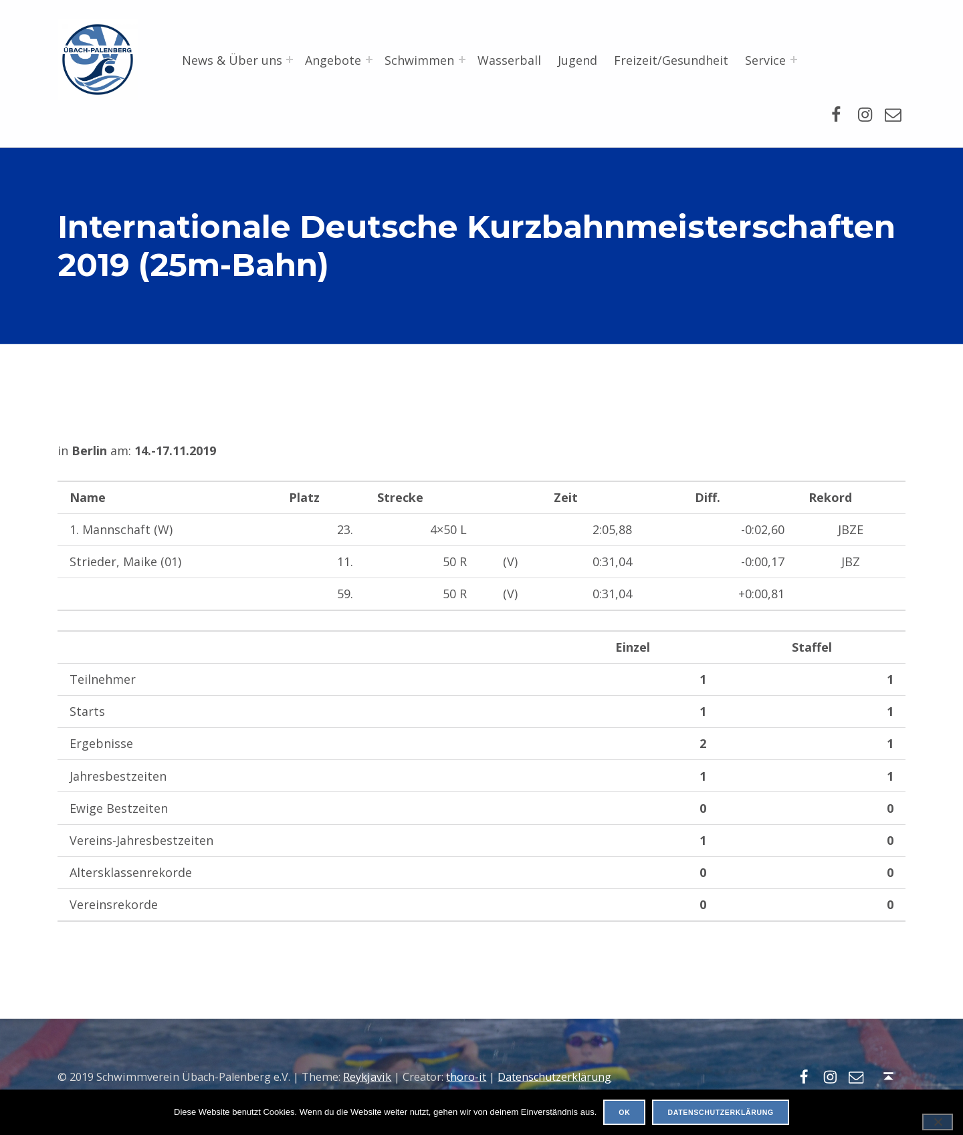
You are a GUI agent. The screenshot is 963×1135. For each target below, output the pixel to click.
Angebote (333, 60)
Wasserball (509, 60)
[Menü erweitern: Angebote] (369, 59)
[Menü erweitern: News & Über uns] (289, 59)
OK (624, 1112)
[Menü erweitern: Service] (793, 59)
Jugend (577, 60)
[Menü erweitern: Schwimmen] (462, 59)
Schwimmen (419, 60)
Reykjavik (367, 1076)
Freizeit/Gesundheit (671, 60)
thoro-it (466, 1076)
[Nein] (937, 1122)
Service (765, 60)
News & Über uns (232, 60)
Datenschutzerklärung (554, 1076)
